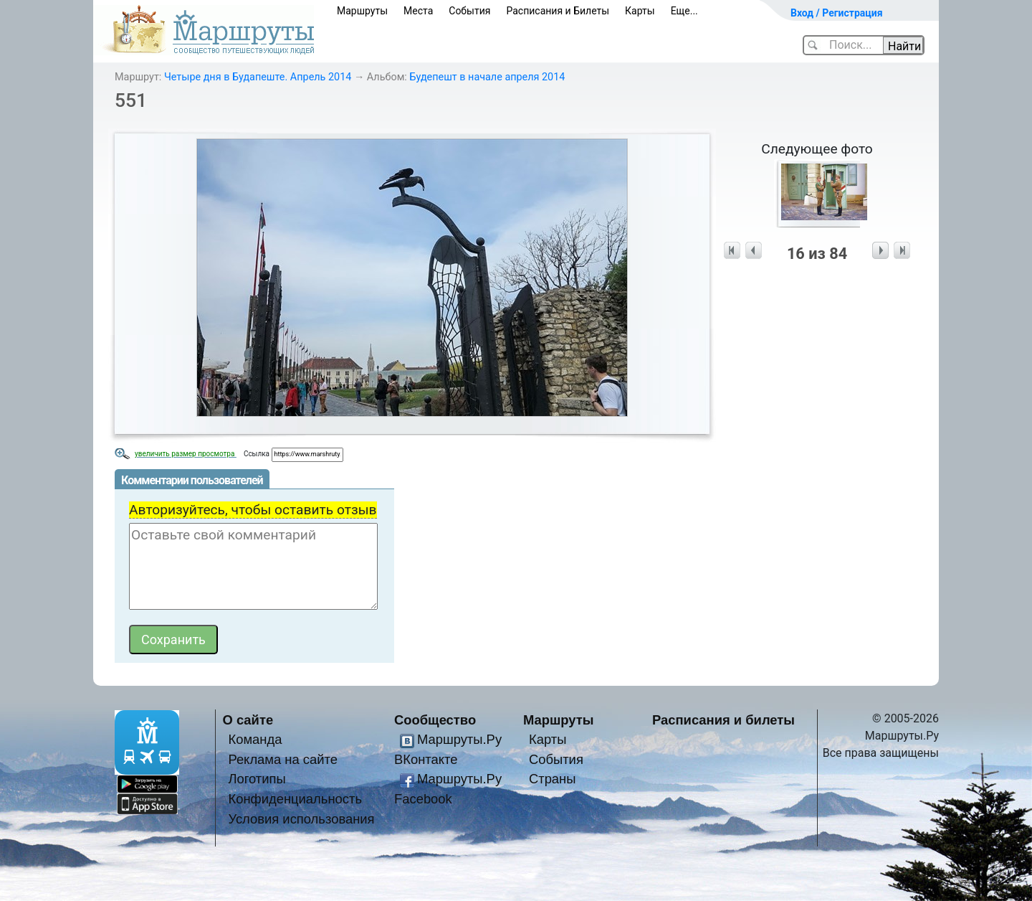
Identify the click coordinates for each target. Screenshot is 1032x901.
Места (418, 10)
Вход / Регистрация (836, 13)
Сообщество (435, 719)
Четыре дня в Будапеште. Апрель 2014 (257, 77)
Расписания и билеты (723, 719)
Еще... (684, 10)
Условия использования (301, 818)
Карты (640, 10)
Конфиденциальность (295, 798)
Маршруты (362, 10)
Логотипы (256, 778)
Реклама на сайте (283, 759)
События (469, 10)
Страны (552, 778)
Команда (255, 739)
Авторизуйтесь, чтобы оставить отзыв (253, 509)
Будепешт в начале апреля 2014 (487, 77)
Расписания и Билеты (557, 10)
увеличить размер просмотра (185, 454)
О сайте (248, 719)
